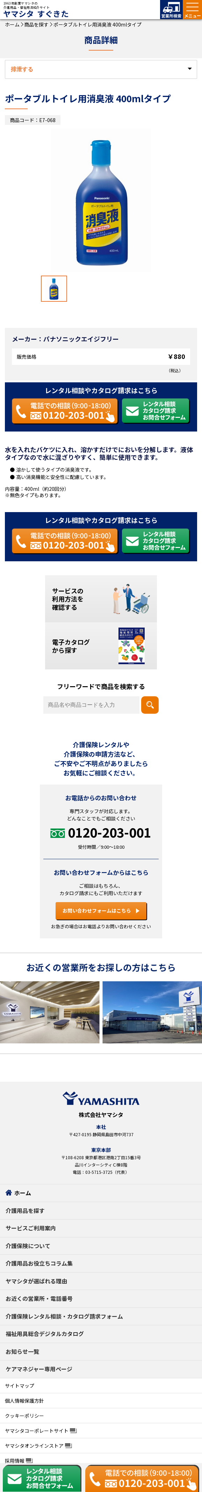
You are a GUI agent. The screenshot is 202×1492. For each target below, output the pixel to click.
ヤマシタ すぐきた (35, 13)
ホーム (12, 24)
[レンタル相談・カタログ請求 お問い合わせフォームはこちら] (156, 411)
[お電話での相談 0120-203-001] (65, 411)
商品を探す (36, 24)
